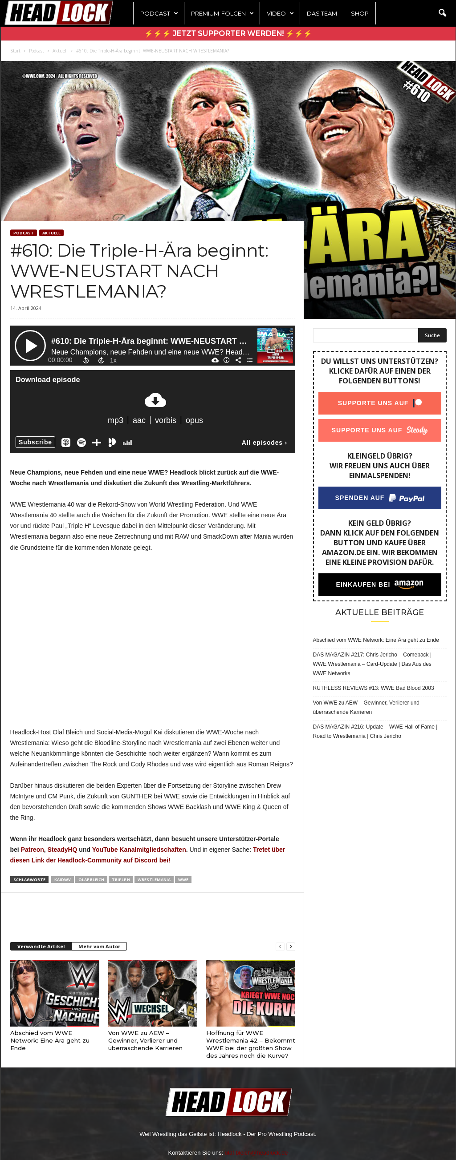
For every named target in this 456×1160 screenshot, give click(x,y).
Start (15, 51)
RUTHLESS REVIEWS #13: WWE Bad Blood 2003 (373, 688)
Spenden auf (359, 497)
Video (280, 13)
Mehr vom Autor (99, 946)
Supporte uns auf (373, 403)
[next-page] (290, 946)
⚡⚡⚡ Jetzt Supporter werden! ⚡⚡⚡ (228, 33)
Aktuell (60, 51)
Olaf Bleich (91, 879)
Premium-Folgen (222, 13)
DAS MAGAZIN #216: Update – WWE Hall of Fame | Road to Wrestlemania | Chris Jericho (375, 731)
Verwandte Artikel (41, 946)
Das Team (322, 13)
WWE (183, 879)
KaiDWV (62, 879)
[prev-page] (280, 946)
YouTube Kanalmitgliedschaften (139, 849)
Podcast (159, 13)
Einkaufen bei (363, 584)
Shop (360, 13)
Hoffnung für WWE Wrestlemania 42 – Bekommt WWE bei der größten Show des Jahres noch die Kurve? (250, 1044)
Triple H (121, 879)
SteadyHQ (62, 849)
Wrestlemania (154, 879)
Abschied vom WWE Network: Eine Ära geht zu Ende (50, 1040)
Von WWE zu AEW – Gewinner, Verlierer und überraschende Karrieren (145, 1040)
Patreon (32, 849)
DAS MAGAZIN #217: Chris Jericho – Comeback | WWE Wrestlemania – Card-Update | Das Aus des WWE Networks (372, 664)
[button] (442, 13)
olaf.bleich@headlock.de (256, 1152)
